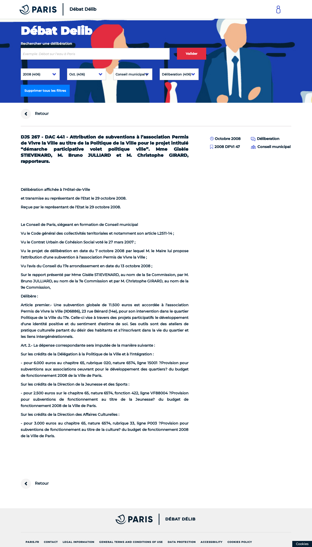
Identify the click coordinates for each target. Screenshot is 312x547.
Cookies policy (239, 542)
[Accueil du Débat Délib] (51, 9)
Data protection (182, 542)
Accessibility (212, 542)
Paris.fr (32, 542)
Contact (51, 542)
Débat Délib (180, 519)
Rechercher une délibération (46, 44)
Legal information (78, 542)
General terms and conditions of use (131, 542)
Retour (35, 114)
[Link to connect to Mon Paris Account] (278, 9)
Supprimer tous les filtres (45, 91)
